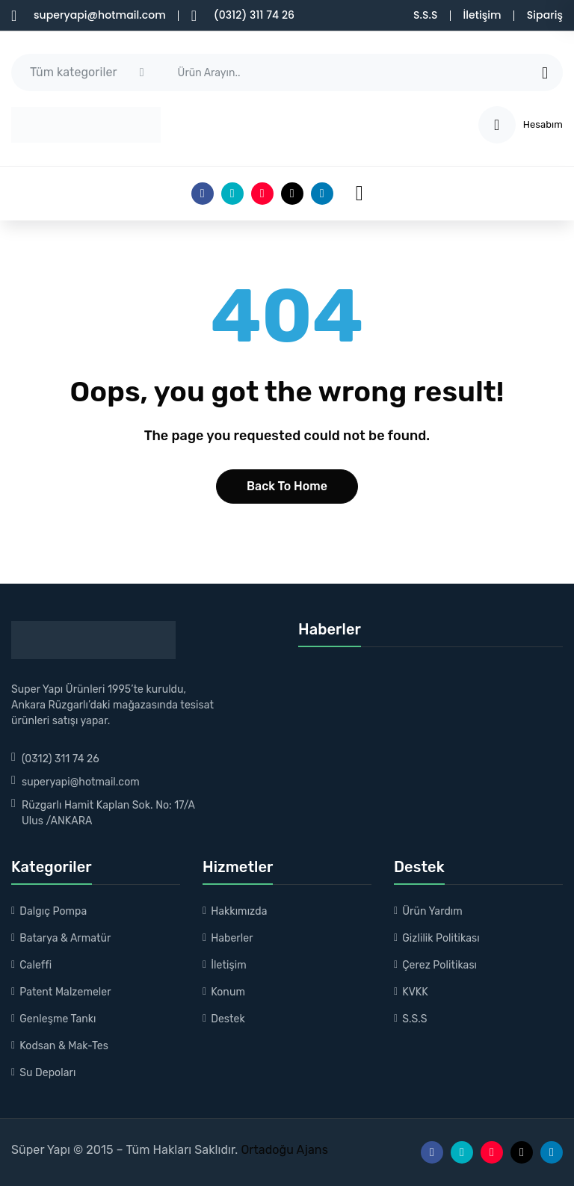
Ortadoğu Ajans (282, 1150)
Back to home (287, 486)
